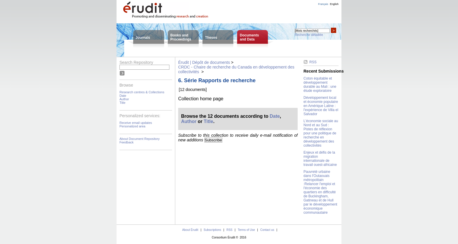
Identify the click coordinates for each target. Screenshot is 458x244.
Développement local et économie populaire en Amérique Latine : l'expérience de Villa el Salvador (320, 106)
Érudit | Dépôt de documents (204, 62)
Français (323, 4)
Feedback (126, 142)
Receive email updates (135, 122)
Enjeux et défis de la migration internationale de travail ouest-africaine (320, 158)
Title (122, 102)
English (334, 4)
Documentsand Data (249, 37)
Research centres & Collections (141, 92)
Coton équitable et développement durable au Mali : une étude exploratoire (319, 84)
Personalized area (132, 126)
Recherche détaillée (309, 34)
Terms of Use (246, 229)
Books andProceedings (180, 37)
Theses (211, 38)
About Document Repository (139, 139)
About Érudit (190, 229)
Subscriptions (212, 229)
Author (124, 99)
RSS (313, 62)
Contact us (267, 229)
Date (122, 95)
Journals (143, 38)
